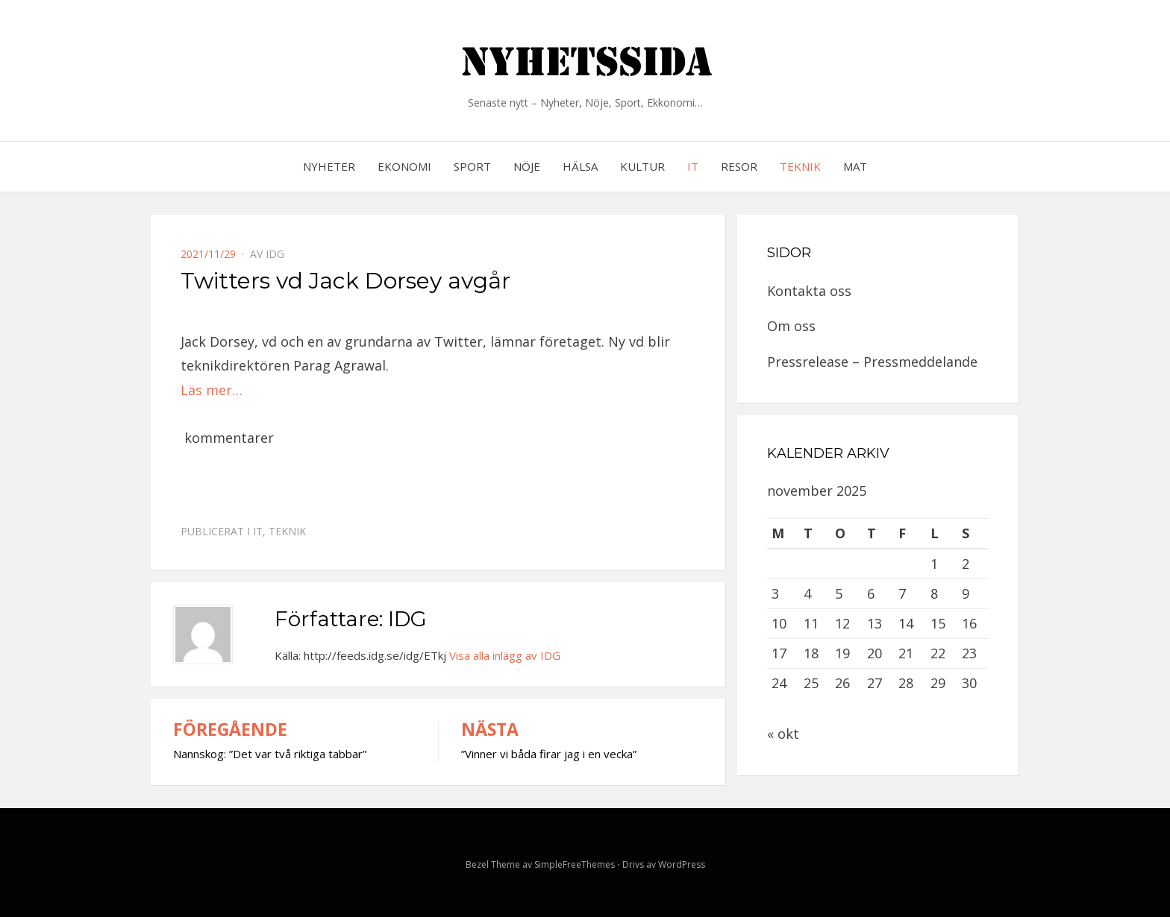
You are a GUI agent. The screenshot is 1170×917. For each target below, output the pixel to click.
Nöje (526, 166)
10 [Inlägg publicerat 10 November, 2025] (779, 623)
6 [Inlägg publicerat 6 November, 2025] (871, 593)
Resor (739, 166)
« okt (783, 734)
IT (692, 166)
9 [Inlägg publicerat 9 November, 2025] (965, 593)
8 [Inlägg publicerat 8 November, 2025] (934, 593)
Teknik (800, 166)
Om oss (791, 326)
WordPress (681, 864)
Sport (472, 166)
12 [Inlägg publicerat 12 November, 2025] (842, 623)
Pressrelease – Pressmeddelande (872, 362)
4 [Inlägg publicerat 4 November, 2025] (807, 593)
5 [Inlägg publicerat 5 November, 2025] (838, 593)
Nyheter (329, 166)
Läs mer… (212, 390)
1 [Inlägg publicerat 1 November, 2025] (934, 564)
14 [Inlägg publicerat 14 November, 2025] (905, 623)
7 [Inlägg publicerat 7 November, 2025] (902, 593)
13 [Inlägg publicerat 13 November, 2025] (874, 623)
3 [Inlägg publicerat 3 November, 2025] (775, 593)
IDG (275, 254)
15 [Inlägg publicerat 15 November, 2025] (937, 623)
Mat (855, 166)
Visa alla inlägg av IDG (504, 655)
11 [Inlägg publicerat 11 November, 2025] (811, 623)
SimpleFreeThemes (574, 864)
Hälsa (580, 166)
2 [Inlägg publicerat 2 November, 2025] (965, 564)
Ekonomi (404, 166)
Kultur (642, 166)
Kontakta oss (809, 291)
